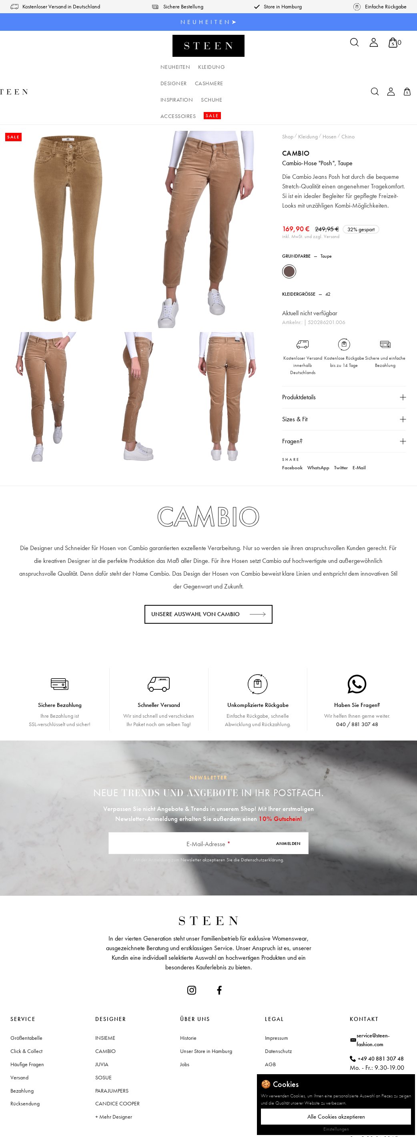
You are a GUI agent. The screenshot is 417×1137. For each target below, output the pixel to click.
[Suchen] (354, 45)
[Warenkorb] (395, 42)
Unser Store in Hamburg (206, 1010)
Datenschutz (278, 1010)
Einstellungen (336, 1129)
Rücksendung (25, 1062)
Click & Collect (26, 1010)
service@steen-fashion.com (373, 999)
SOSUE (103, 1036)
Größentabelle (26, 997)
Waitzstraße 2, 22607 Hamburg (380, 1065)
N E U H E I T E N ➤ (208, 22)
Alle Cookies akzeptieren (336, 1117)
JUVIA (101, 1023)
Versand (19, 1036)
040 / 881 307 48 (357, 683)
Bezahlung (22, 1049)
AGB (270, 1023)
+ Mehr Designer (113, 1075)
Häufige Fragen (27, 1023)
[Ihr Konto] (373, 45)
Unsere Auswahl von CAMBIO (195, 573)
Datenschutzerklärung (262, 819)
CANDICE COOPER (117, 1062)
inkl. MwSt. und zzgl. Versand (311, 196)
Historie (188, 997)
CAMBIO (297, 103)
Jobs (184, 1023)
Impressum (276, 997)
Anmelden (288, 802)
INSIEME (105, 997)
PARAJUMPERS (111, 1049)
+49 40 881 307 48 (381, 1017)
